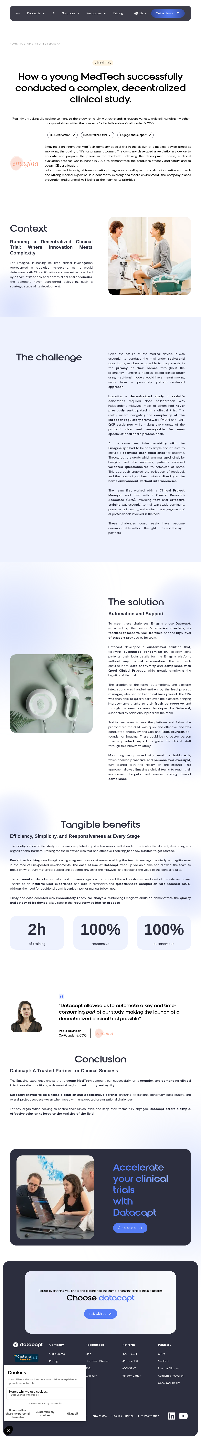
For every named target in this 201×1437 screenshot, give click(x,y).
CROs (161, 1354)
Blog (88, 1354)
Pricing (118, 13)
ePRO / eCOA (130, 1361)
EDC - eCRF (130, 1354)
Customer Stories (97, 1361)
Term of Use (99, 1416)
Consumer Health (169, 1383)
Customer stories (33, 43)
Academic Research (171, 1375)
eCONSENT (129, 1368)
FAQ (88, 1368)
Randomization (131, 1375)
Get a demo (57, 1354)
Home (14, 43)
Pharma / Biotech (169, 1368)
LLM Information (148, 1416)
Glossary (91, 1375)
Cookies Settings (122, 1416)
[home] (18, 13)
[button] (36, 13)
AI (53, 13)
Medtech (164, 1361)
